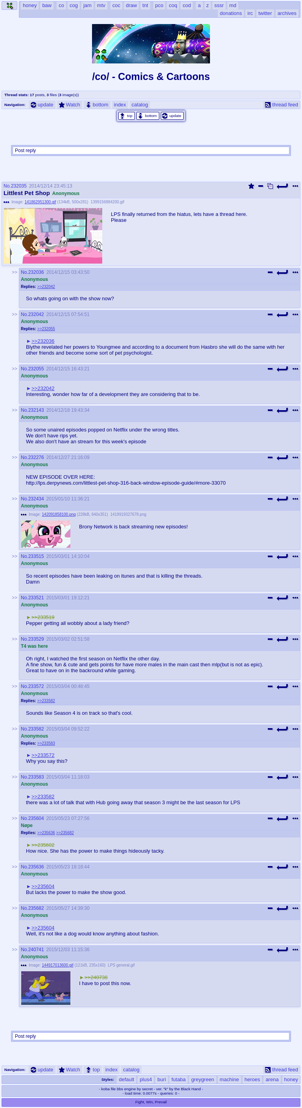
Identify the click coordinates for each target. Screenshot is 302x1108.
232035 (19, 186)
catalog (140, 105)
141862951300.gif (40, 202)
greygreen (202, 1079)
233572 (36, 686)
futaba (178, 1079)
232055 (36, 369)
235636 (36, 867)
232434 (36, 499)
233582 (36, 729)
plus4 (146, 1079)
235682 (36, 908)
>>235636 (46, 833)
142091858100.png (59, 514)
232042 (36, 314)
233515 (36, 556)
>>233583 (46, 743)
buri (161, 1079)
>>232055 (46, 329)
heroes (252, 1079)
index (120, 105)
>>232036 (43, 341)
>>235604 (43, 886)
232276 (36, 457)
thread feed (281, 105)
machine (229, 1079)
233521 (36, 597)
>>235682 (65, 833)
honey (291, 1079)
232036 (36, 272)
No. (7, 186)
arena (271, 1079)
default (126, 1079)
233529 (36, 639)
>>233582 (46, 701)
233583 (36, 777)
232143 (36, 410)
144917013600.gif (58, 965)
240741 (36, 949)
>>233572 (43, 755)
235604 (36, 818)
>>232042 (46, 286)
